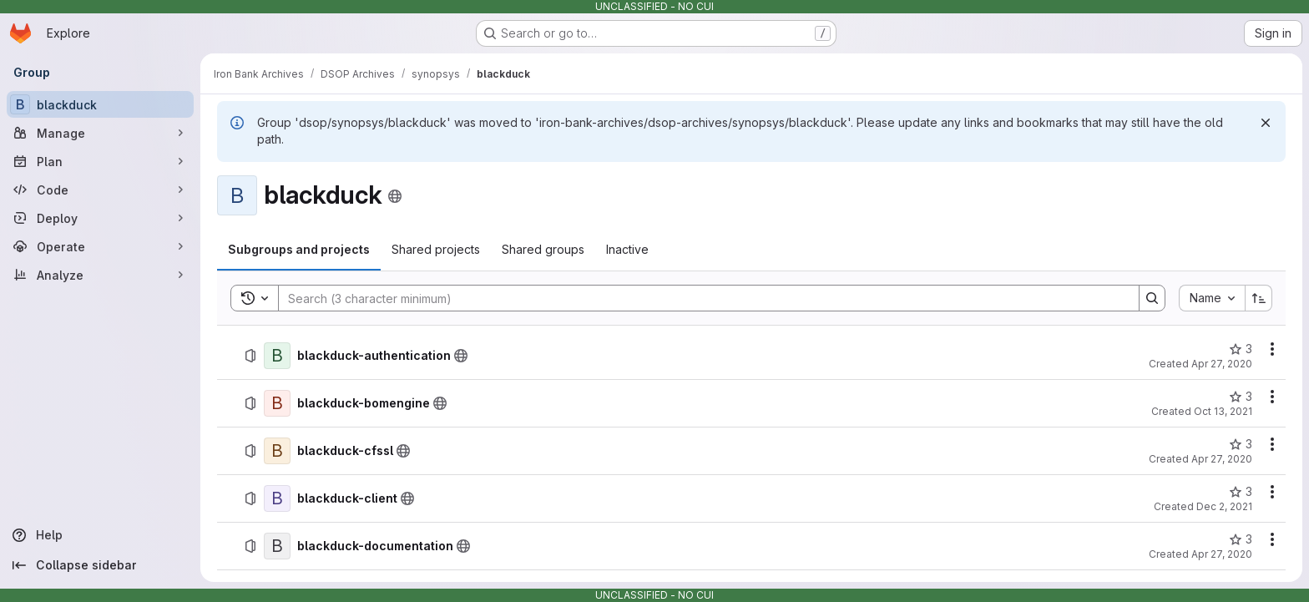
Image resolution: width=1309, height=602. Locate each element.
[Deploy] (100, 218)
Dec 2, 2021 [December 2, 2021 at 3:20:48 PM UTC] (1224, 506)
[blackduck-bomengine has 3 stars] (1240, 396)
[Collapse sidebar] (100, 565)
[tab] (299, 250)
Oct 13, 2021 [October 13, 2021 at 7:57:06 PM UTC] (1223, 411)
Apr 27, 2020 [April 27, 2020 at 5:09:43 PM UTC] (1221, 554)
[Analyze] (100, 274)
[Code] (100, 189)
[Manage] (100, 132)
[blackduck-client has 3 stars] (1240, 491)
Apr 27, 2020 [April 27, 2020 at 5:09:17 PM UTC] (1221, 459)
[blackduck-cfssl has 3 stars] (1240, 444)
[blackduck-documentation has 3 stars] (1240, 539)
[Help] (100, 535)
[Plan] (100, 161)
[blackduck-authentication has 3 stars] (1240, 349)
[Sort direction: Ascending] (1259, 298)
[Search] (700, 298)
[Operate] (100, 246)
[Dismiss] (1266, 123)
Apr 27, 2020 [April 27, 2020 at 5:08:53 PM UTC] (1221, 363)
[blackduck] (100, 104)
